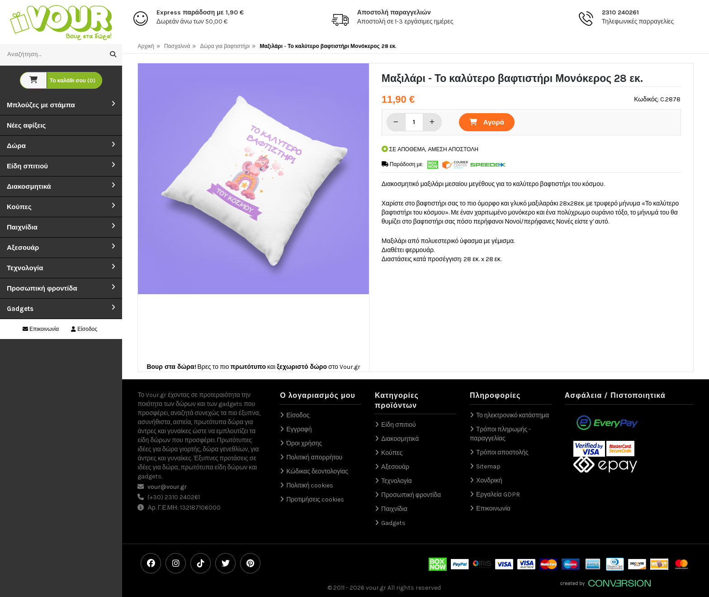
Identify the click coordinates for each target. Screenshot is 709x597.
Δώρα (16, 146)
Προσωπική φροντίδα (42, 288)
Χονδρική (489, 480)
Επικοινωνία (41, 329)
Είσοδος (84, 329)
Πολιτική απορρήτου (314, 457)
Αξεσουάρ (23, 248)
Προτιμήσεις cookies (315, 499)
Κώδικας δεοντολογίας (317, 471)
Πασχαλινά (177, 46)
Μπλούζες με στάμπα (41, 105)
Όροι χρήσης (304, 443)
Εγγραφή (299, 429)
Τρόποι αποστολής (502, 452)
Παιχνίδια (22, 227)
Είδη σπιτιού (27, 166)
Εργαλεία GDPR (498, 494)
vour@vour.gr (167, 487)
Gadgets (20, 309)
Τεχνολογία (25, 268)
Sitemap (488, 466)
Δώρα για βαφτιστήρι (225, 46)
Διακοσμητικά (29, 186)
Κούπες (19, 207)
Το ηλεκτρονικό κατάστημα (512, 415)
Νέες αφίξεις (26, 125)
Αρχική (145, 46)
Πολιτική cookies (309, 485)
